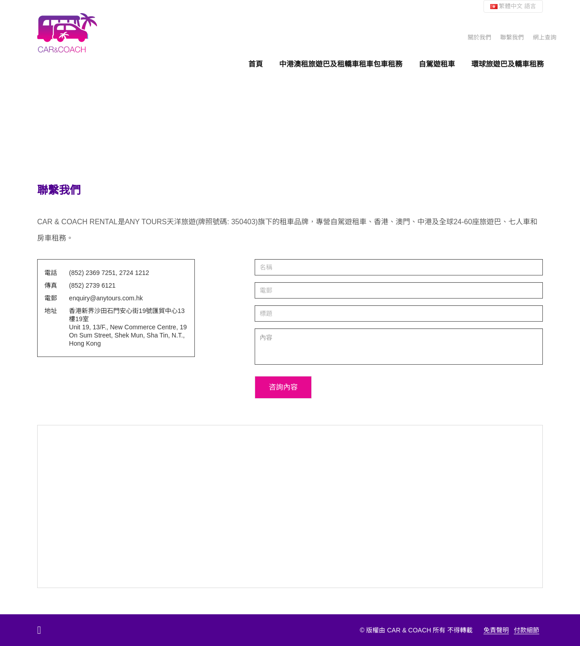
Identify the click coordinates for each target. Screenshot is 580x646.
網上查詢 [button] (544, 37)
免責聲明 (496, 630)
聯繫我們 (512, 37)
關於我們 (479, 37)
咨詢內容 (283, 387)
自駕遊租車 (437, 64)
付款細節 (526, 630)
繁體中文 (513, 6)
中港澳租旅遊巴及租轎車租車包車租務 (340, 64)
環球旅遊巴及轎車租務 (507, 64)
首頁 (255, 64)
